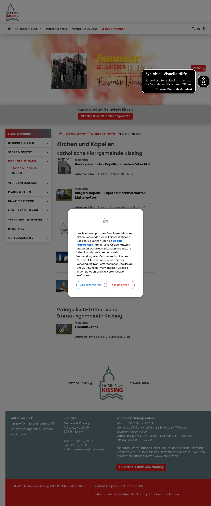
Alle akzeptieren (90, 285)
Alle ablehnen (120, 285)
